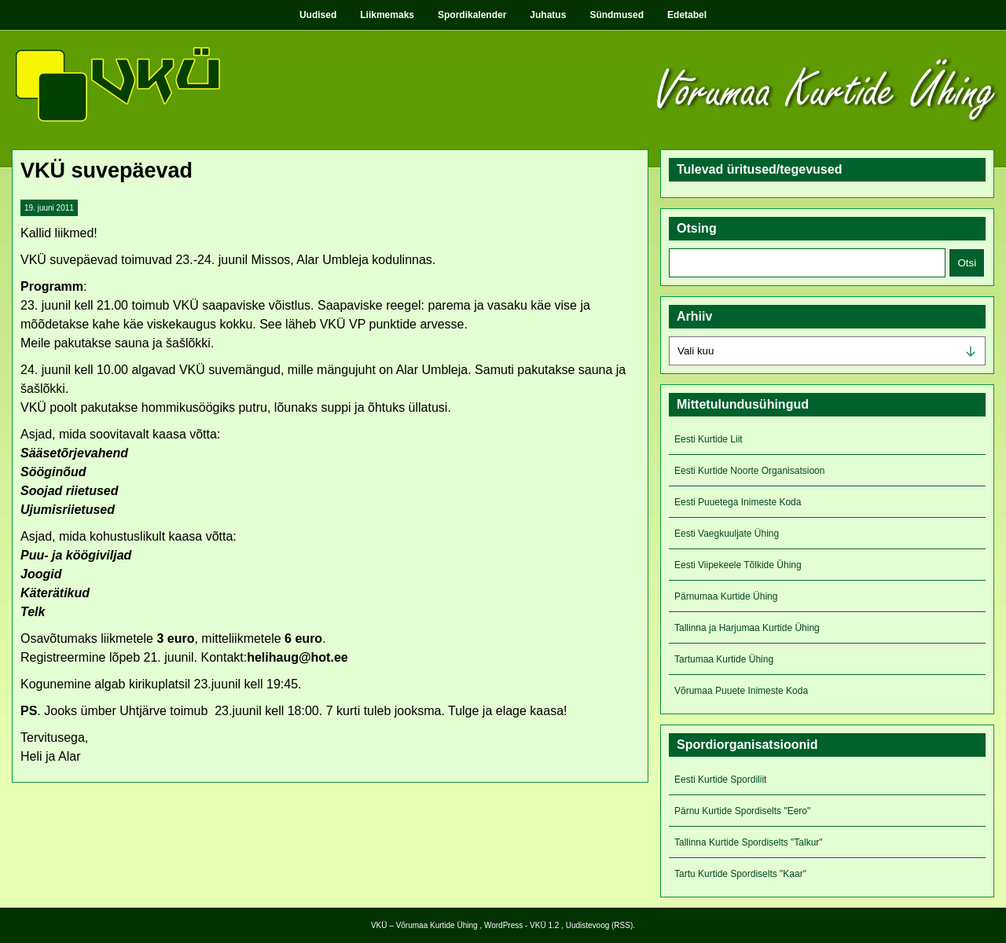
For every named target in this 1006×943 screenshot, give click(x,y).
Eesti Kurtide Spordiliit (720, 779)
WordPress (503, 925)
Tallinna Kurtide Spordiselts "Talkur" (748, 842)
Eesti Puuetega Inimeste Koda (737, 502)
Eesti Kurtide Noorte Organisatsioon (749, 470)
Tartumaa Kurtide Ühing (723, 659)
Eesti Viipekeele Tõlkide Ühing (738, 565)
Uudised (317, 14)
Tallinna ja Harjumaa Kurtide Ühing (747, 627)
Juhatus (548, 14)
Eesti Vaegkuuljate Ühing (726, 533)
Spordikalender (472, 14)
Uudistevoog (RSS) (599, 925)
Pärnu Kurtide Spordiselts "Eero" (742, 810)
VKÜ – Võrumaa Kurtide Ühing (424, 925)
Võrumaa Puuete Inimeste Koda (741, 690)
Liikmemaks (387, 14)
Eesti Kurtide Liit (708, 439)
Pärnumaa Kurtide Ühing (725, 596)
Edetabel (687, 14)
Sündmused (616, 14)
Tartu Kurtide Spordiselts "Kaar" (740, 873)
